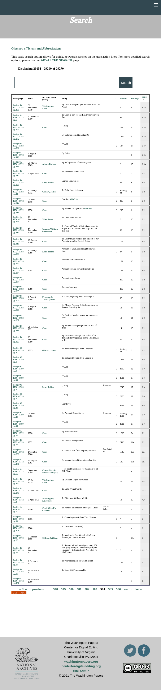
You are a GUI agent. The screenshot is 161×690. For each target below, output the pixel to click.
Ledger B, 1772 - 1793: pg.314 (18, 230)
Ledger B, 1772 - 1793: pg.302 (18, 145)
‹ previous (37, 589)
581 (79, 589)
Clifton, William (50, 538)
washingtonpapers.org (81, 661)
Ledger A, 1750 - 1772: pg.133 (18, 164)
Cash (44, 127)
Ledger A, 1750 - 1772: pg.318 (18, 210)
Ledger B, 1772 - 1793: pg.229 (18, 182)
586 (118, 589)
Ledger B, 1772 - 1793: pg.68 (18, 550)
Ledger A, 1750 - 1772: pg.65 (18, 538)
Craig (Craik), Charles (49, 509)
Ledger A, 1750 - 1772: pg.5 (18, 117)
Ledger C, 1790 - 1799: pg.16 (18, 405)
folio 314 (88, 208)
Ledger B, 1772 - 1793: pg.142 (18, 481)
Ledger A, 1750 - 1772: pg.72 (18, 519)
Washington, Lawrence (48, 499)
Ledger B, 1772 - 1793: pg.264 (18, 270)
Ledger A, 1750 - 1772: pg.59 (18, 471)
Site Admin (81, 671)
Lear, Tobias (48, 182)
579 (63, 589)
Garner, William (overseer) (50, 230)
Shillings (135, 98)
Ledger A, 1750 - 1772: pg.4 (18, 499)
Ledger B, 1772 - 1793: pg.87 (18, 571)
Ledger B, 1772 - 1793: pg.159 (18, 107)
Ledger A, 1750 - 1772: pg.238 (18, 451)
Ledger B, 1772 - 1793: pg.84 (18, 562)
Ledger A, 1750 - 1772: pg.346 (18, 219)
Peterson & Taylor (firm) (48, 298)
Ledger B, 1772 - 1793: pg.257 (18, 317)
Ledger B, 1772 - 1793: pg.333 (18, 328)
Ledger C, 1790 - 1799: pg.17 (18, 377)
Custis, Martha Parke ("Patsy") (50, 471)
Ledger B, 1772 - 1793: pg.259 (18, 251)
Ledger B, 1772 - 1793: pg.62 (18, 442)
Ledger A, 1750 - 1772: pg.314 (18, 200)
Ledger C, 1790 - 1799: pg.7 (18, 387)
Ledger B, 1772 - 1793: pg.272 (18, 136)
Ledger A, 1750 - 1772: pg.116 (18, 154)
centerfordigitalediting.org (81, 666)
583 (94, 589)
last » (138, 589)
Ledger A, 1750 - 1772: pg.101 (18, 528)
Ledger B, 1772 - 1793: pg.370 (18, 127)
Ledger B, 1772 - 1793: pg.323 (18, 339)
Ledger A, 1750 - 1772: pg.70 (18, 509)
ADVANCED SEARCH (56, 60)
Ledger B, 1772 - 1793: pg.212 (18, 173)
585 (110, 589)
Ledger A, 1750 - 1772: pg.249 (18, 490)
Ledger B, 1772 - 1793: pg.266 (18, 298)
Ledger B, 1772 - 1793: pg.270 (18, 307)
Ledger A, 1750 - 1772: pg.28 (18, 433)
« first (23, 589)
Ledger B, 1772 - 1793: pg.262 (18, 261)
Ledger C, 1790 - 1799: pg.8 (18, 359)
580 (71, 589)
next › (127, 589)
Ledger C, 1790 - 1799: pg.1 (18, 350)
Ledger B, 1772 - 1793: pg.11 (18, 191)
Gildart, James (49, 192)
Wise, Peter (47, 219)
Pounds (123, 98)
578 (55, 589)
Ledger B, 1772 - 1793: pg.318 (18, 241)
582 (86, 589)
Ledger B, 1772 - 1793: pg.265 (18, 288)
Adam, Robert (49, 164)
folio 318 (74, 199)
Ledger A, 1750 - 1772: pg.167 (18, 461)
